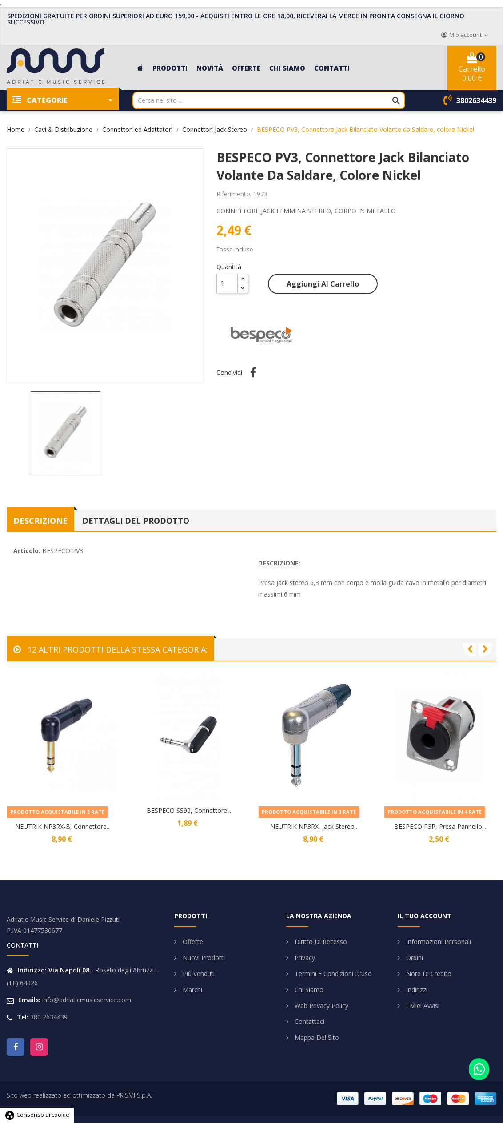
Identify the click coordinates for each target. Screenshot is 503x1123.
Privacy (304, 957)
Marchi (191, 989)
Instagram (39, 1047)
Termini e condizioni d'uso (332, 973)
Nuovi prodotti (203, 957)
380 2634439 (49, 1017)
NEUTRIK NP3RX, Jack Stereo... (314, 826)
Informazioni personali (437, 941)
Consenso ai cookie (36, 1115)
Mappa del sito (316, 1037)
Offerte (192, 941)
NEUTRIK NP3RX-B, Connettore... (63, 826)
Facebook (15, 1047)
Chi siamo (308, 989)
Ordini (413, 957)
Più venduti (198, 973)
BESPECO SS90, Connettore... (189, 810)
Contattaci (308, 1021)
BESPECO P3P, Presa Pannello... (440, 826)
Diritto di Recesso (320, 941)
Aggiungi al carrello (323, 284)
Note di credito (427, 973)
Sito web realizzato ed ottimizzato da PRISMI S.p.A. (79, 1095)
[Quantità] (227, 283)
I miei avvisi (421, 1005)
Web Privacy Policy (320, 1005)
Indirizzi (415, 989)
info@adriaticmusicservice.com (86, 1000)
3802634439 (476, 100)
